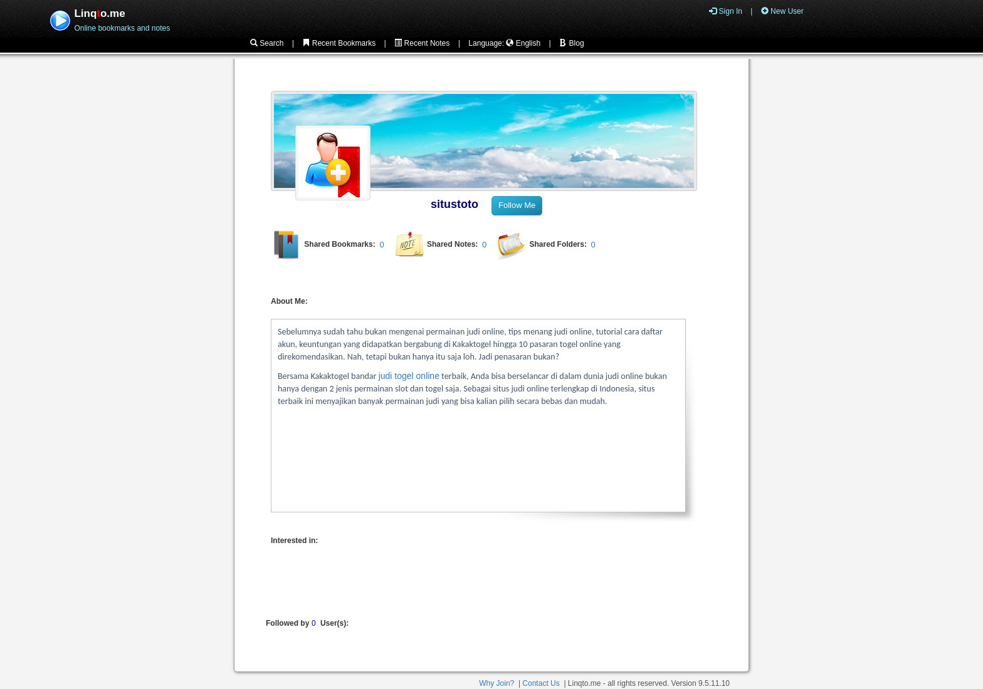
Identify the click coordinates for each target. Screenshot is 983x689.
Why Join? (496, 683)
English (523, 43)
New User (782, 11)
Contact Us (540, 683)
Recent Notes (421, 43)
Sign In (725, 11)
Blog (571, 43)
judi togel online (409, 376)
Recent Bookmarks (339, 43)
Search (266, 43)
